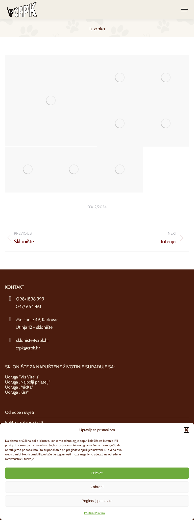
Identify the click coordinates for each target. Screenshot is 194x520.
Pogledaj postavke (97, 501)
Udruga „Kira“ (17, 392)
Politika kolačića (94, 513)
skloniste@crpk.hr (32, 340)
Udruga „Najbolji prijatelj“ (27, 382)
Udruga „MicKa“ (19, 387)
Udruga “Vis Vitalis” (22, 376)
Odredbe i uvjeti (19, 412)
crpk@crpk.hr (28, 348)
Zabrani (97, 487)
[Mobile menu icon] (184, 9)
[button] (186, 429)
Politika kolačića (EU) (24, 422)
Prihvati (97, 473)
